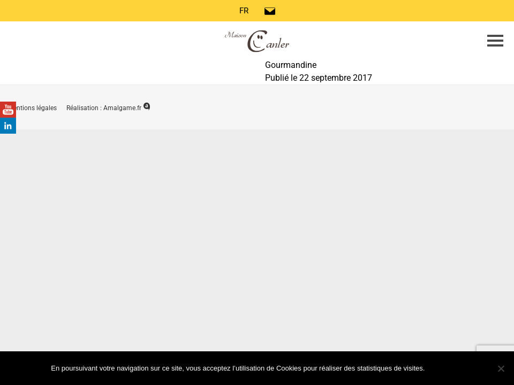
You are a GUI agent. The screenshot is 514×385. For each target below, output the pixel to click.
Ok (446, 367)
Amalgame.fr (126, 108)
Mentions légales (33, 108)
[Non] (500, 368)
